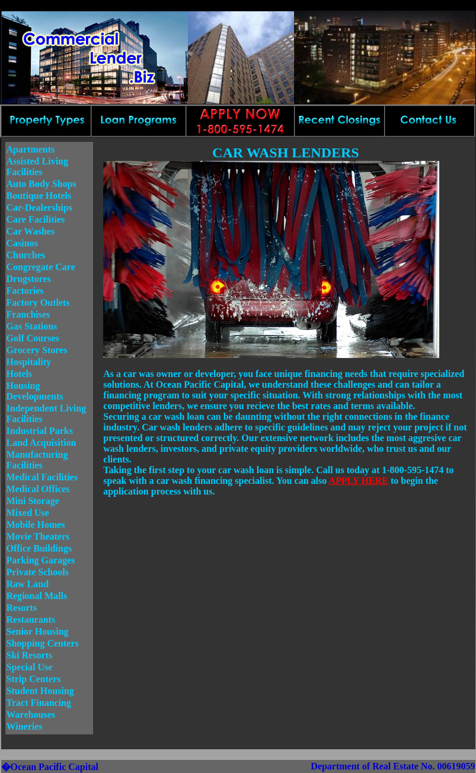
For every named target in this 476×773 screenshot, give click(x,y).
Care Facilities (36, 219)
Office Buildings (39, 548)
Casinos (22, 243)
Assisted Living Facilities (37, 166)
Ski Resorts (30, 655)
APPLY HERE (358, 481)
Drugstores (29, 279)
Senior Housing (38, 631)
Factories (25, 291)
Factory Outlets (38, 302)
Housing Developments (35, 391)
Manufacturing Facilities (37, 459)
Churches (26, 255)
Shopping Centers (43, 643)
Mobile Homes (36, 524)
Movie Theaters (38, 536)
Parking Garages (41, 560)
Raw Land (28, 584)
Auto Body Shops (41, 184)
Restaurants (31, 619)
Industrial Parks (40, 431)
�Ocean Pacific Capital (49, 767)
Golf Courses (33, 338)
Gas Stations (32, 326)
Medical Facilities (42, 477)
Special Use (30, 667)
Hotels (20, 374)
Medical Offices (38, 489)
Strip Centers (34, 679)
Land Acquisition (41, 443)
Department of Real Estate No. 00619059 (393, 766)
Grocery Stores (37, 350)
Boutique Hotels (39, 196)
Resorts (22, 608)
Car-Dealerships (39, 207)
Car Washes (31, 231)
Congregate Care (41, 267)
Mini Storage (33, 501)
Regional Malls (37, 596)
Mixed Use (28, 513)
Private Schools (38, 572)
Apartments (31, 149)
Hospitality (29, 362)
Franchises (28, 314)
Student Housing (40, 691)
